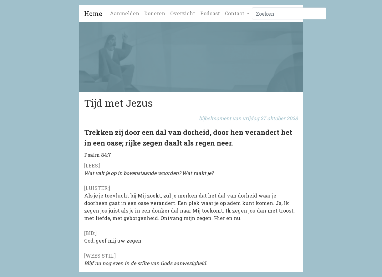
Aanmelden (124, 13)
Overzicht (182, 13)
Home (93, 13)
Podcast (210, 13)
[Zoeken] (289, 13)
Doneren (154, 13)
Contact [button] (235, 13)
